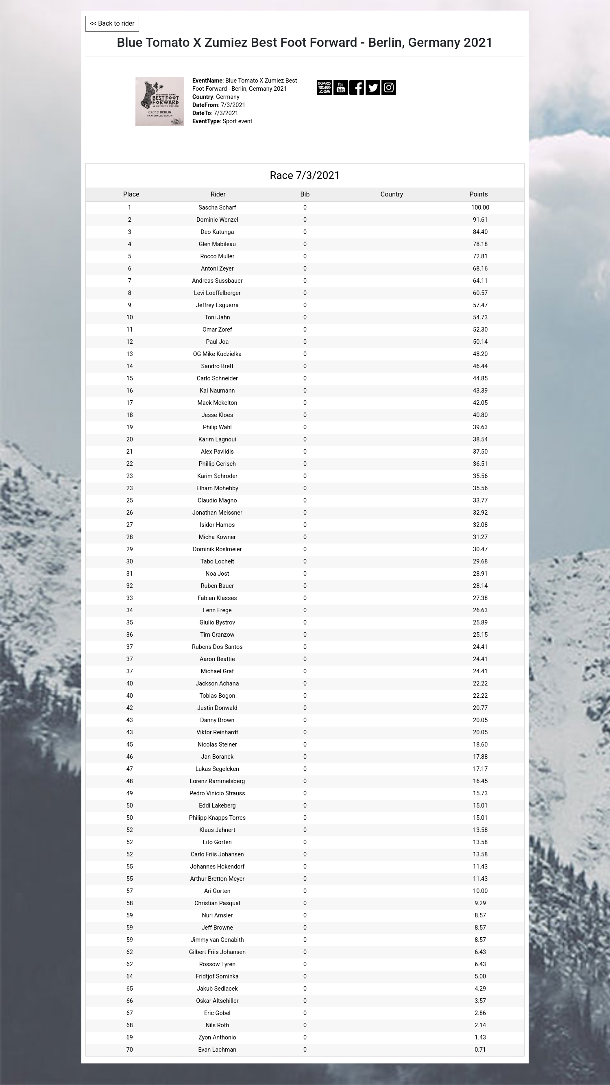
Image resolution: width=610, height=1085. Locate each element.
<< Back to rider (112, 23)
